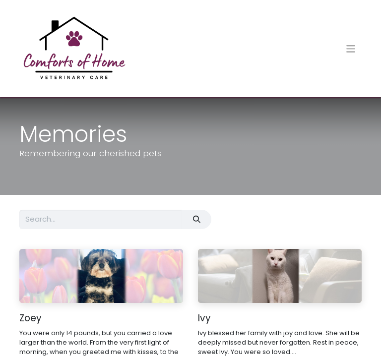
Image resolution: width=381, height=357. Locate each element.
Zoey (30, 318)
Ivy (204, 318)
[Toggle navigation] (351, 48)
